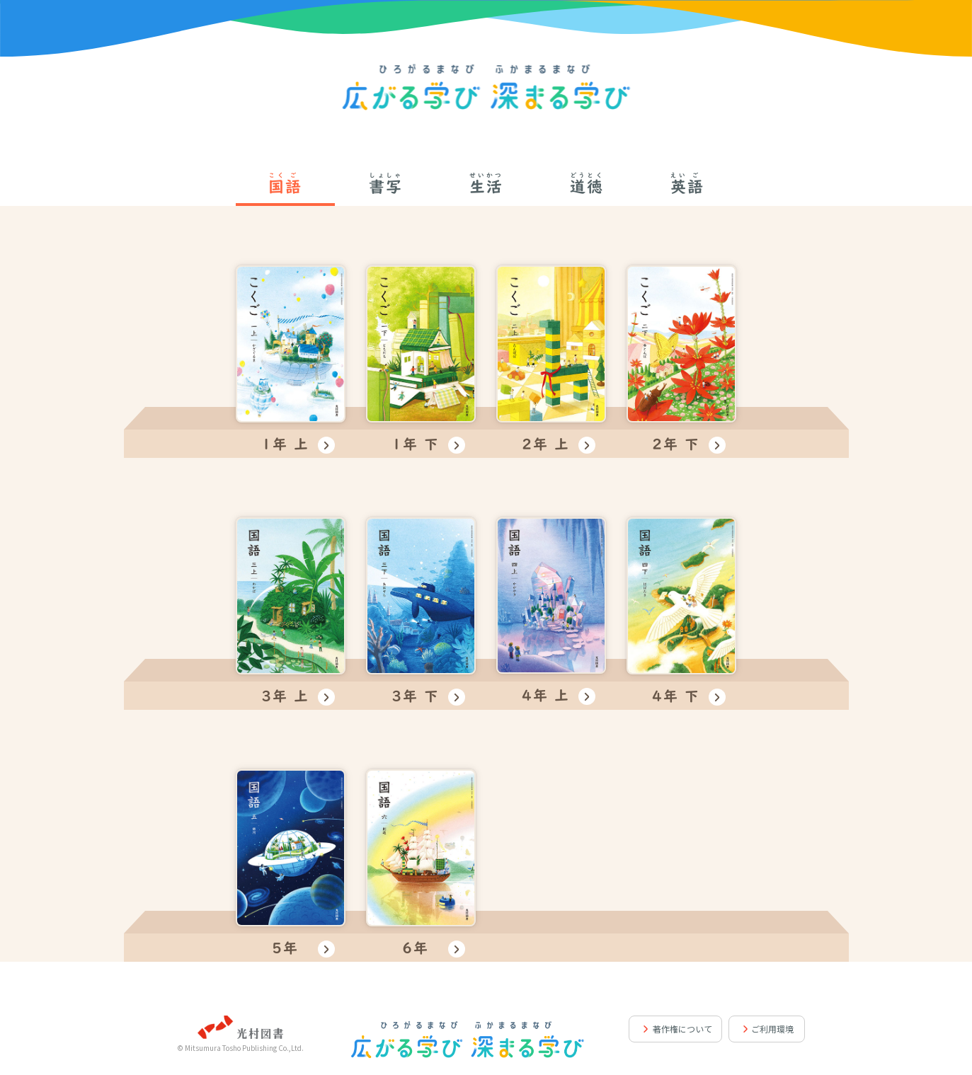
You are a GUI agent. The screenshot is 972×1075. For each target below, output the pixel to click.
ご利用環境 (772, 1029)
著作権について (682, 1029)
